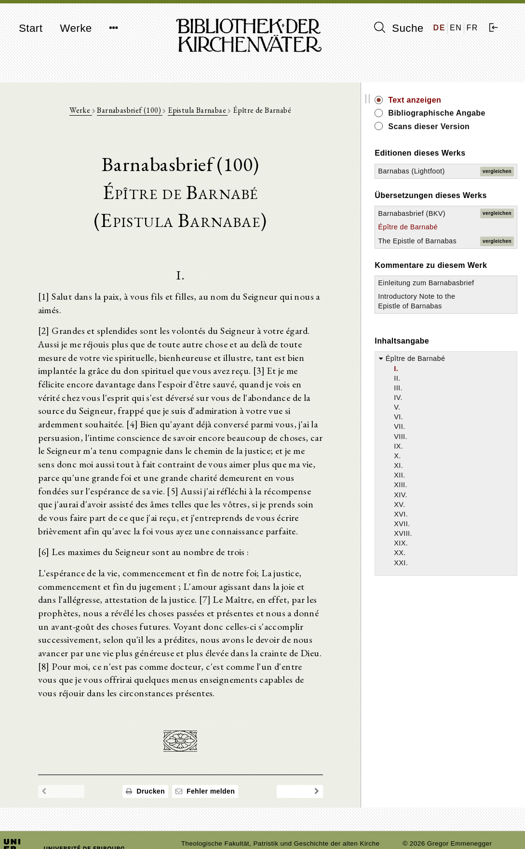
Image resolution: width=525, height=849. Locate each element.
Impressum (420, 818)
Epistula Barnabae (214, 111)
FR (472, 28)
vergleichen (497, 186)
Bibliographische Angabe (454, 118)
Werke (76, 28)
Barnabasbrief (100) (146, 111)
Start (30, 28)
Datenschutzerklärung (436, 827)
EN (456, 28)
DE (439, 28)
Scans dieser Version (462, 137)
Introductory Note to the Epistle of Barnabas (443, 375)
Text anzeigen (447, 100)
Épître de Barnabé (441, 267)
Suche (398, 28)
